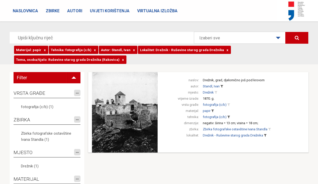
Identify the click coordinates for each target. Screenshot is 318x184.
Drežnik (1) (30, 166)
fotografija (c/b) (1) (37, 107)
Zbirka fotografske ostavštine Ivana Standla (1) (46, 136)
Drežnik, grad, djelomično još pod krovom (234, 80)
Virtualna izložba (157, 10)
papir (206, 111)
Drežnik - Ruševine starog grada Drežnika (233, 135)
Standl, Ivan (211, 86)
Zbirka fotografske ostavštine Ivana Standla (235, 129)
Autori (74, 10)
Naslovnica (25, 10)
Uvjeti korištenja (109, 10)
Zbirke (53, 10)
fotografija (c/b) (215, 105)
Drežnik (208, 92)
